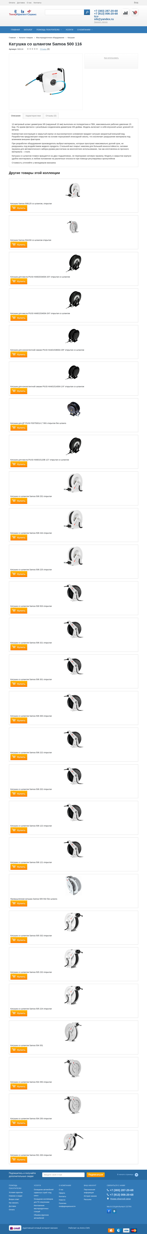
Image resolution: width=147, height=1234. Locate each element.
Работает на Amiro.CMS (79, 1228)
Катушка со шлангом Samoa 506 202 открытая (31, 789)
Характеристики (33, 115)
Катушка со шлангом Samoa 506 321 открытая (31, 643)
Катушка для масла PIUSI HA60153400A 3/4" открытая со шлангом (40, 313)
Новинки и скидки (15, 1196)
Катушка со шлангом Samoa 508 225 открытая (31, 569)
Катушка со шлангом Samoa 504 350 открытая (31, 1082)
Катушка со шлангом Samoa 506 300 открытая (31, 716)
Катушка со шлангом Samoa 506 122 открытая (31, 826)
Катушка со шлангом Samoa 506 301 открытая (31, 679)
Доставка (21, 3)
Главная (15, 30)
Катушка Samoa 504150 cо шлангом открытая (30, 240)
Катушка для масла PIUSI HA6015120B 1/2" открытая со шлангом (39, 460)
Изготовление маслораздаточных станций (41, 1209)
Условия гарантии (16, 1192)
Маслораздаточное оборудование (50, 38)
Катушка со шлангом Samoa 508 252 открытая (31, 496)
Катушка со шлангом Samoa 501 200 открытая (31, 1155)
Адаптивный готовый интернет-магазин (40, 1228)
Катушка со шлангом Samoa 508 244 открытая (31, 533)
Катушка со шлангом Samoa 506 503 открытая (31, 606)
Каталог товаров (26, 38)
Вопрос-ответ (14, 1199)
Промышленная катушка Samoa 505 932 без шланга (33, 899)
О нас (29, 3)
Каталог (28, 30)
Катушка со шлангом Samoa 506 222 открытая (31, 752)
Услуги (69, 30)
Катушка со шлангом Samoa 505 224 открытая (31, 1009)
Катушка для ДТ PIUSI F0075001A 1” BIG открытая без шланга (38, 423)
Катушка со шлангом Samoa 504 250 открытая (31, 1118)
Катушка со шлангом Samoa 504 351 (26, 1045)
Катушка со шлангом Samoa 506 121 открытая (31, 862)
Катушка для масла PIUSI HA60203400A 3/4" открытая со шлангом (40, 277)
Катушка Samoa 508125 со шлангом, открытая (31, 203)
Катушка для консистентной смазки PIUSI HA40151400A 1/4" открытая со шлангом (47, 386)
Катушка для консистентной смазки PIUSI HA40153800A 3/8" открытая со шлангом (47, 350)
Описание (16, 115)
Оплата (12, 3)
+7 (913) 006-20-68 (106, 13)
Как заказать (14, 1203)
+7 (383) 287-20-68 (106, 10)
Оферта (62, 1193)
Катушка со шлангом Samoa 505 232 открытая (31, 972)
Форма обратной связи (120, 1199)
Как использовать (111, 58)
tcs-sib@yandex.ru (104, 18)
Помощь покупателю (48, 30)
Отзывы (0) (51, 115)
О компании (83, 30)
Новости (62, 1200)
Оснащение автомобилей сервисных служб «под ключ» (43, 1193)
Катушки (71, 38)
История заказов (90, 1196)
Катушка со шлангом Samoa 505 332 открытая (31, 936)
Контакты (37, 3)
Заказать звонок (100, 22)
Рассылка (87, 1199)
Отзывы (43, 49)
